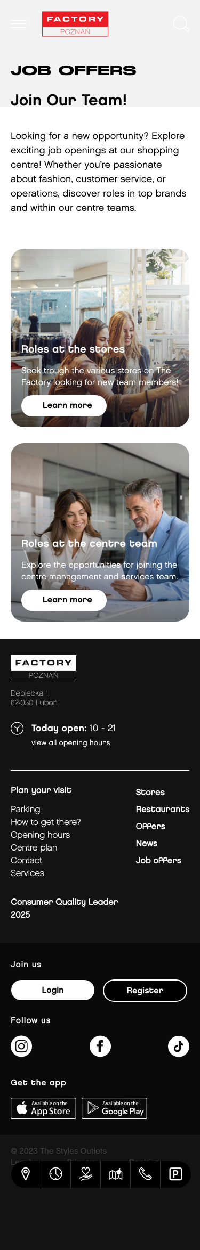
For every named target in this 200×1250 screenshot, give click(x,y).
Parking (25, 810)
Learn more (67, 406)
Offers (150, 827)
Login (52, 990)
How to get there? (46, 823)
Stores (149, 793)
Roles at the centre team (89, 544)
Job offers (158, 861)
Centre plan (34, 848)
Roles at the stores (73, 350)
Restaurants (162, 810)
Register (145, 991)
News (146, 844)
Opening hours (40, 835)
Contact (26, 861)
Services (27, 874)
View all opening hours (70, 743)
